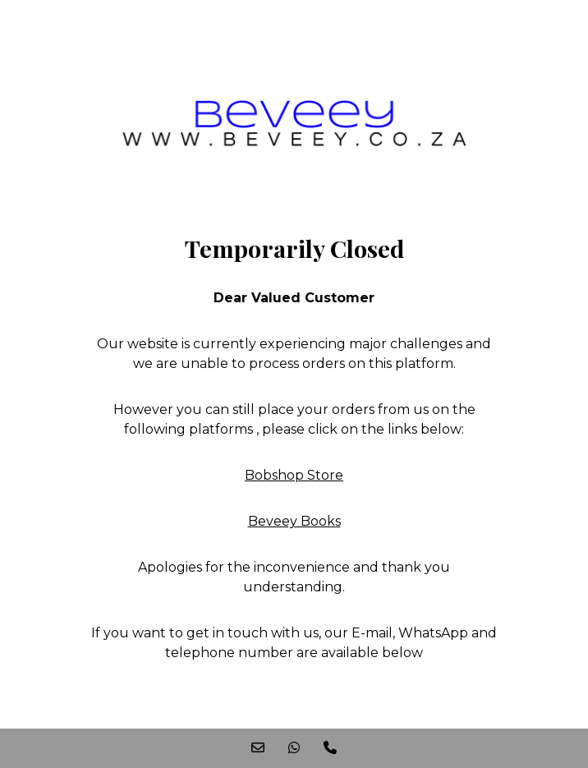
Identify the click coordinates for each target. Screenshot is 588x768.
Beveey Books (294, 521)
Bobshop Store (294, 475)
